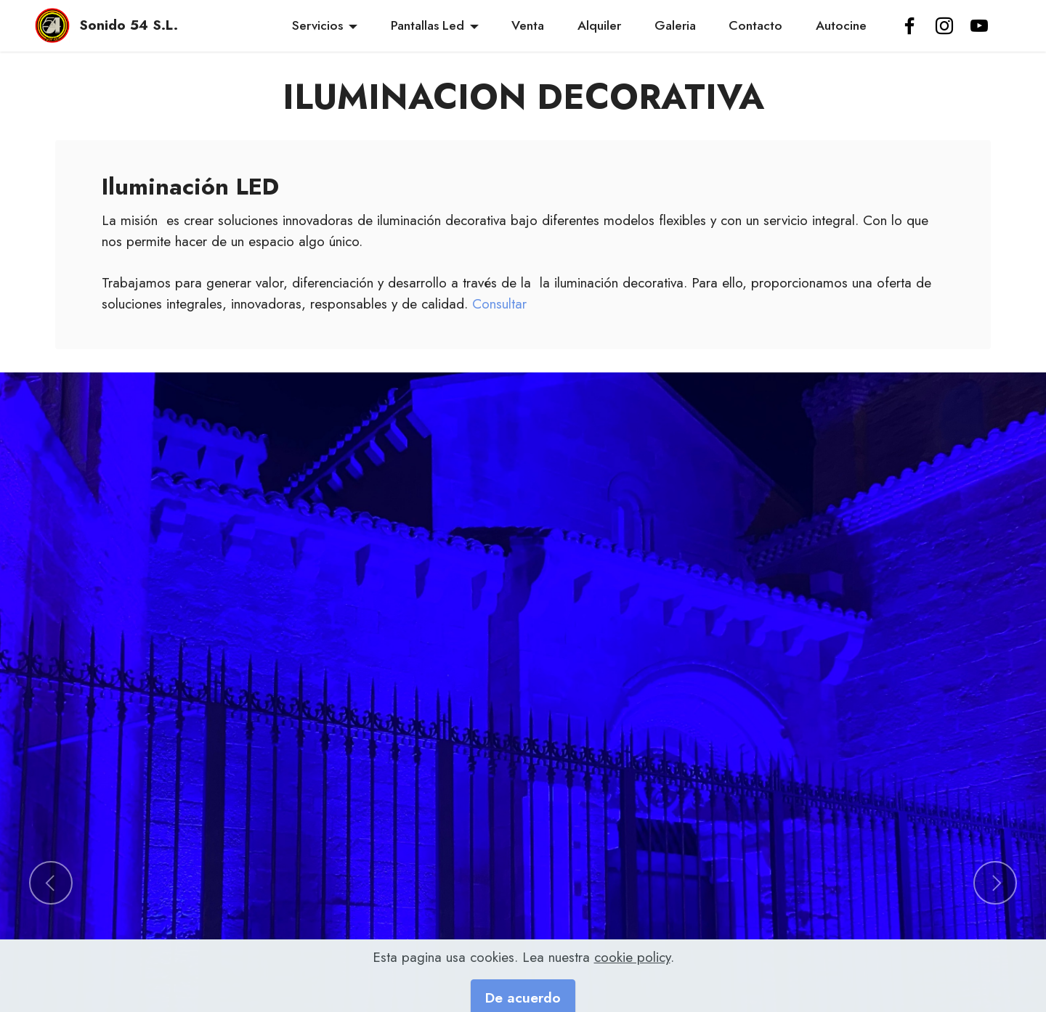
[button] (51, 883)
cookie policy (632, 993)
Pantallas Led (427, 25)
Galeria (675, 25)
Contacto (755, 25)
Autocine (841, 25)
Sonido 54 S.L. (128, 25)
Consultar (499, 303)
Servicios (317, 25)
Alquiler (599, 25)
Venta (527, 25)
